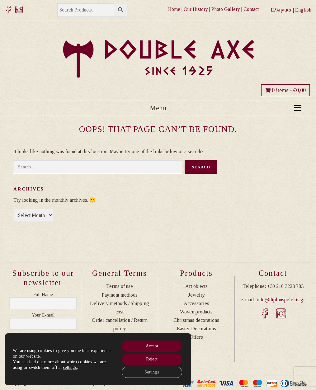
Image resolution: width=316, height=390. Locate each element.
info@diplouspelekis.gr (281, 299)
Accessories (196, 303)
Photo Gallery (225, 9)
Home (174, 9)
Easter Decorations (196, 328)
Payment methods (120, 295)
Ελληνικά (281, 9)
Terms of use (119, 286)
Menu (225, 108)
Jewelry (196, 295)
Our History (196, 9)
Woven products (196, 311)
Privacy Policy (119, 337)
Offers (196, 337)
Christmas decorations (196, 320)
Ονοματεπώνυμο (43, 294)
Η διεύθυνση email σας (43, 315)
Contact (251, 9)
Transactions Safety (119, 345)
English (303, 9)
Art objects (196, 286)
